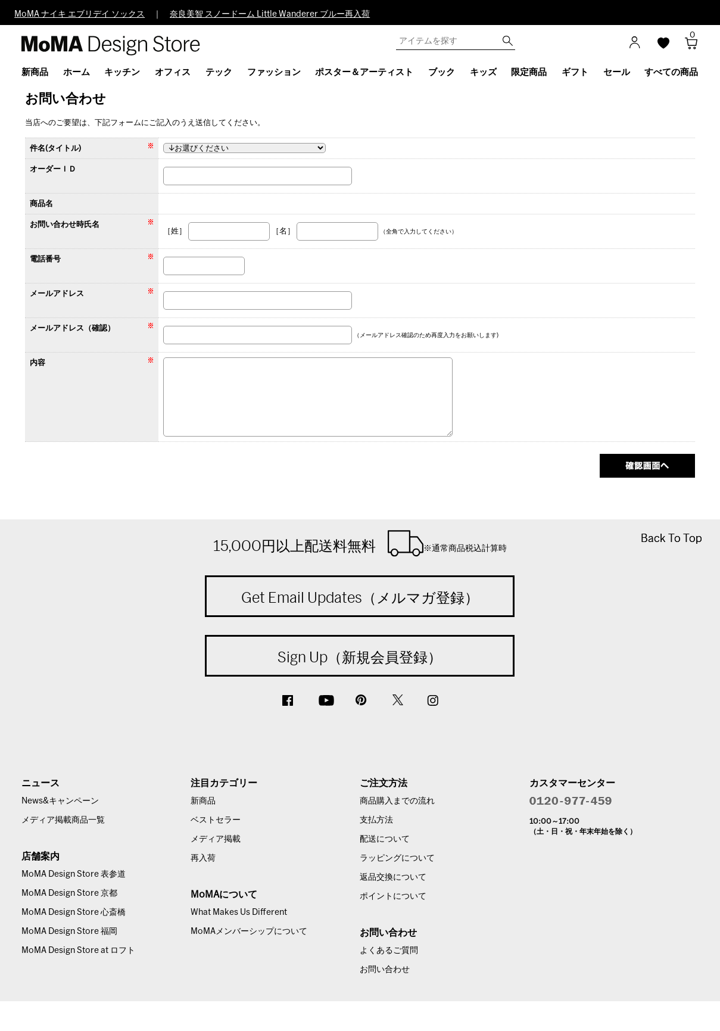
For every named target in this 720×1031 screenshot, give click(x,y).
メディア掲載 (216, 839)
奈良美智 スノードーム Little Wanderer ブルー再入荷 (270, 14)
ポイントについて (393, 896)
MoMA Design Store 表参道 (73, 874)
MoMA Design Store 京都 (69, 893)
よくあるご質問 (389, 950)
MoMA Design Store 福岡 (69, 931)
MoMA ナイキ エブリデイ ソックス (79, 14)
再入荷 (203, 858)
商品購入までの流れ (397, 801)
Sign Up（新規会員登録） (360, 657)
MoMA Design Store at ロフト (78, 950)
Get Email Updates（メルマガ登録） (360, 597)
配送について (385, 839)
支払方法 (376, 820)
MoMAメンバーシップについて (249, 931)
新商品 (203, 801)
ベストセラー (216, 820)
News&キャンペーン (60, 801)
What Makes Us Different (239, 912)
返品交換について (393, 877)
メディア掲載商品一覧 (63, 820)
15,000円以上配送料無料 (360, 543)
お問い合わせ (385, 969)
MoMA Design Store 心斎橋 (73, 912)
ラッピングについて (397, 858)
